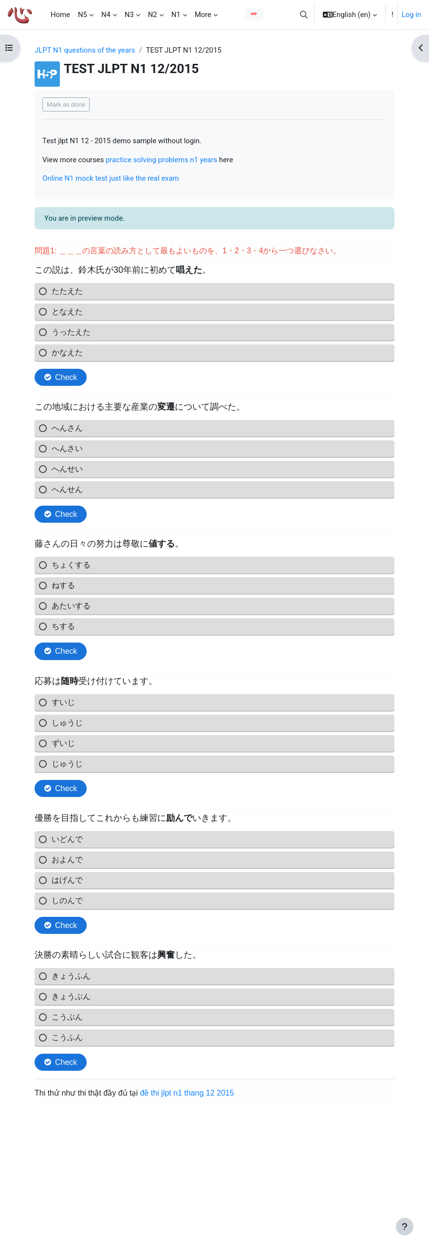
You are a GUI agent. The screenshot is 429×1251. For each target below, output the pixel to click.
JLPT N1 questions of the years (85, 50)
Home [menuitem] (60, 14)
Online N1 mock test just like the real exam (110, 178)
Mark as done (66, 104)
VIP (254, 14)
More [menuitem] (203, 14)
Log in (411, 14)
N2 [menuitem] (152, 14)
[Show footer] (404, 1226)
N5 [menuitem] (82, 14)
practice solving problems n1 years (161, 159)
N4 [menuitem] (106, 14)
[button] (304, 14)
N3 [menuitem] (129, 14)
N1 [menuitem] (176, 14)
